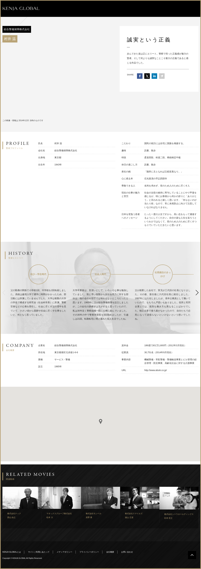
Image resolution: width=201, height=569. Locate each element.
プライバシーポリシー (89, 552)
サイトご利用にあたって (39, 552)
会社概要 (110, 552)
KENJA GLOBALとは (11, 552)
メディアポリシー (64, 552)
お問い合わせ (127, 552)
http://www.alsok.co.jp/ (155, 370)
